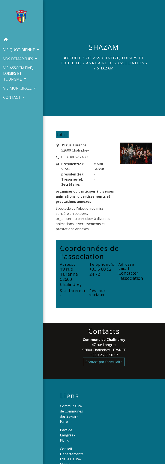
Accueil (72, 58)
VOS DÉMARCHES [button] (18, 58)
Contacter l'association (130, 275)
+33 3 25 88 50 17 (104, 355)
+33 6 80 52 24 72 (74, 157)
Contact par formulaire (104, 361)
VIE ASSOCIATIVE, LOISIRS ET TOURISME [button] (18, 73)
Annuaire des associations (116, 63)
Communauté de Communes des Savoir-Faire (71, 414)
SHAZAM (105, 68)
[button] (21, 40)
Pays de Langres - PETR (67, 435)
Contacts (104, 331)
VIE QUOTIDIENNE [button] (19, 49)
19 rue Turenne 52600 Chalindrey (75, 148)
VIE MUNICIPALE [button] (18, 88)
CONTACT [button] (12, 97)
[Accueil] (21, 17)
